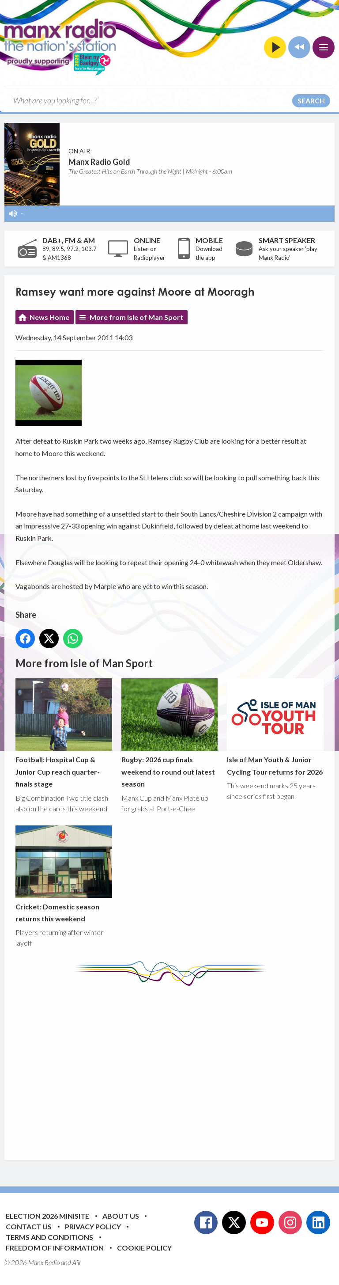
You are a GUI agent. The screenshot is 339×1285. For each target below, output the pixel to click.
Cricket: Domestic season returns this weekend (63, 874)
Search (311, 100)
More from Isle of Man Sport (136, 317)
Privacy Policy (93, 1226)
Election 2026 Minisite (47, 1216)
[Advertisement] (177, 1066)
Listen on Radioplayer (149, 253)
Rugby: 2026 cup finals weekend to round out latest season (169, 733)
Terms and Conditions (49, 1237)
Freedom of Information (55, 1247)
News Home (49, 317)
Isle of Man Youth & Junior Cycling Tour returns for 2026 (275, 727)
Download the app (209, 253)
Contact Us (29, 1226)
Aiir (76, 1262)
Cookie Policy (144, 1247)
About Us (120, 1216)
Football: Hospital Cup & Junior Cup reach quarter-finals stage (63, 733)
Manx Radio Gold (99, 162)
